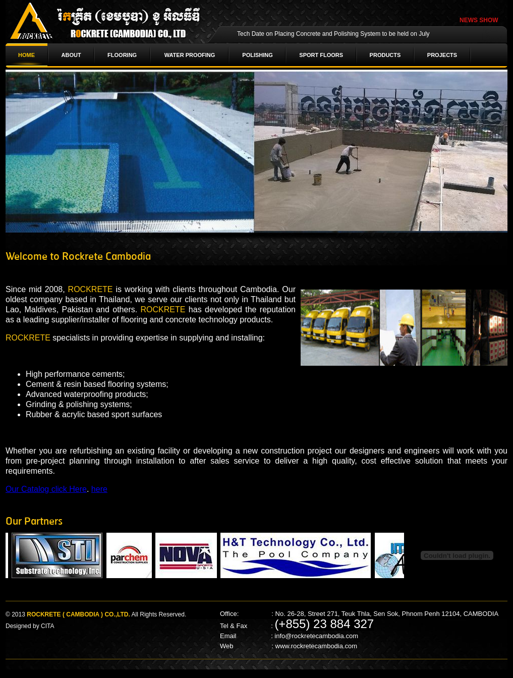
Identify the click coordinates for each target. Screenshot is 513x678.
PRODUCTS (385, 55)
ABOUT (71, 55)
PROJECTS (442, 55)
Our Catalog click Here (46, 489)
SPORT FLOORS (321, 55)
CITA (47, 626)
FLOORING (122, 55)
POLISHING (257, 55)
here (99, 489)
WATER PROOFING (189, 55)
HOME (26, 55)
